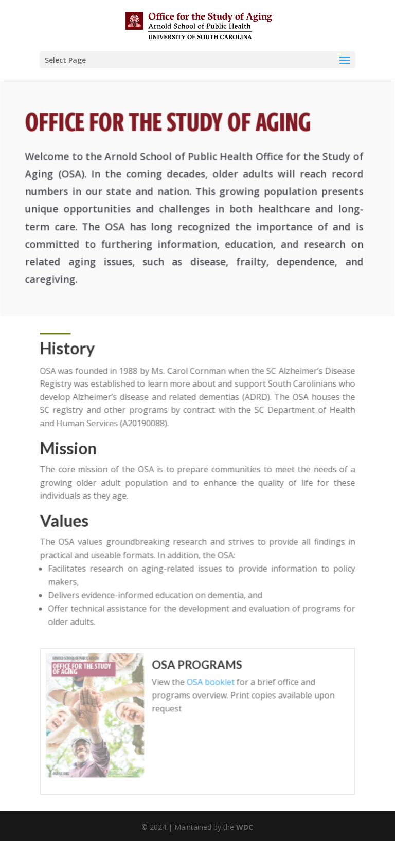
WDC (244, 827)
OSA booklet (210, 680)
